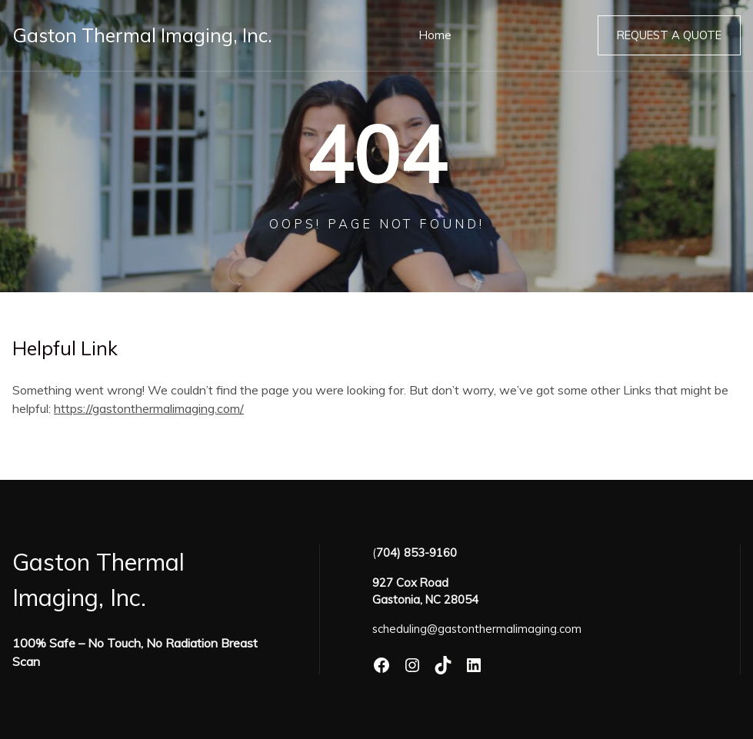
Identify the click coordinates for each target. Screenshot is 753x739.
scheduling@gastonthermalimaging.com (476, 628)
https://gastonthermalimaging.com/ (149, 408)
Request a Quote (669, 35)
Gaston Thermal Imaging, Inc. (142, 35)
